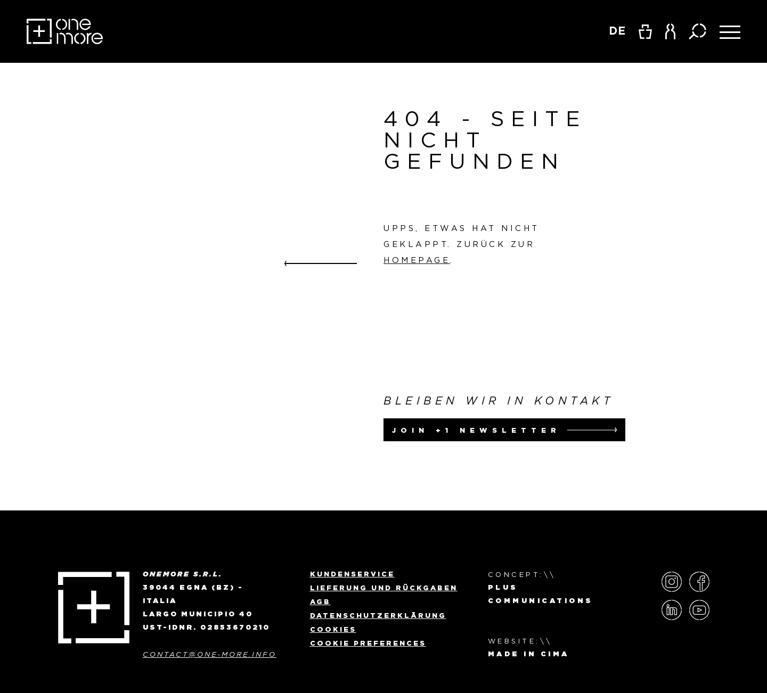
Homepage (417, 259)
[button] (670, 31)
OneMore (65, 31)
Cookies (333, 629)
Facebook (699, 582)
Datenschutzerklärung (378, 615)
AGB (320, 601)
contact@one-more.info (209, 654)
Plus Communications (540, 594)
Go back (320, 263)
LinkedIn (672, 610)
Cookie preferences (368, 643)
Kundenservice (352, 574)
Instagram (672, 582)
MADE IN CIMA (528, 654)
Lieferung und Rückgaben (384, 587)
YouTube (699, 610)
